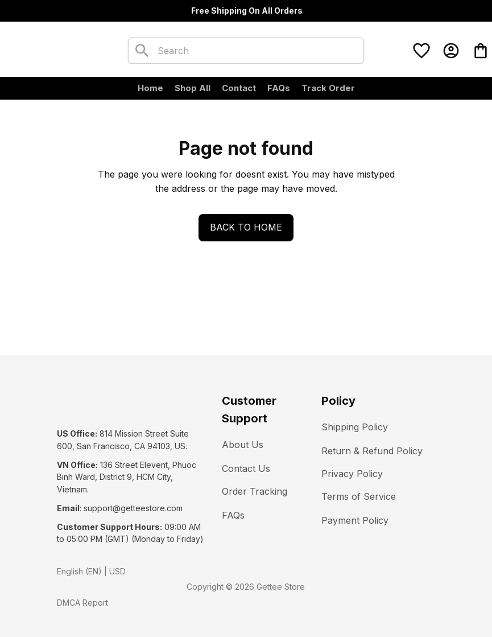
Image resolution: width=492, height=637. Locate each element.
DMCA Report (82, 602)
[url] (133, 508)
